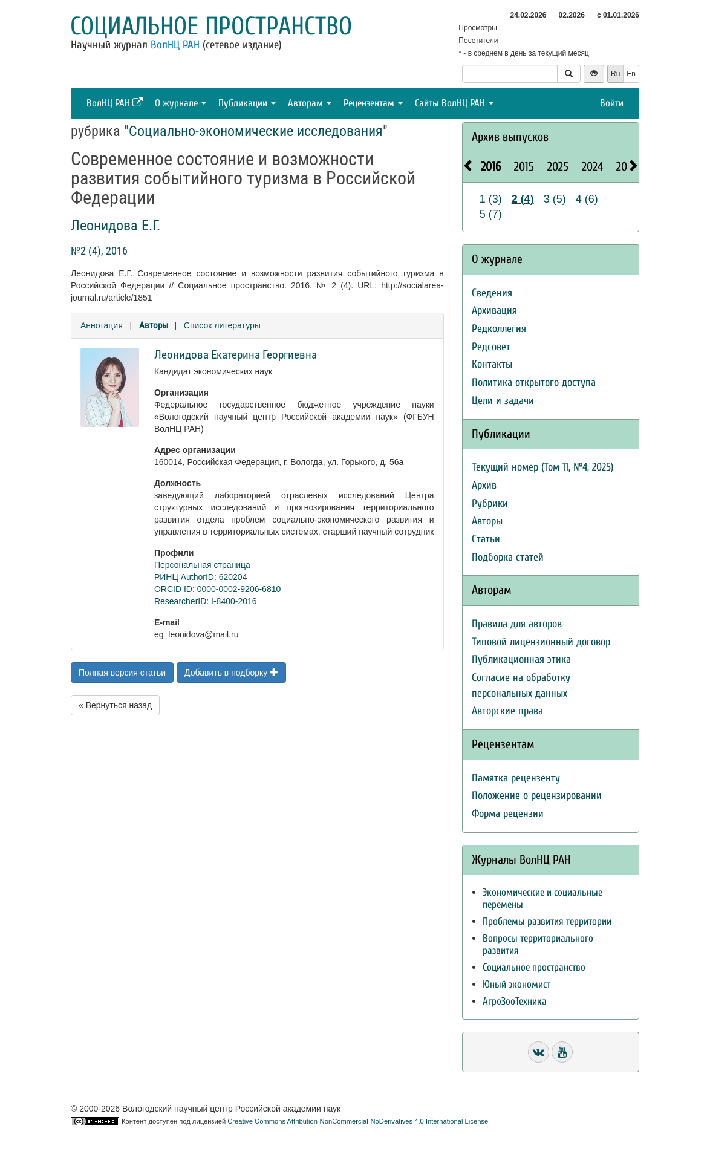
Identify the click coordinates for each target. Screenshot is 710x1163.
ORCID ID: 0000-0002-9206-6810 (217, 589)
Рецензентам (373, 103)
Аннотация (101, 325)
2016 (491, 167)
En (631, 74)
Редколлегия (499, 328)
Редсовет (491, 346)
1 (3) (491, 199)
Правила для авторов (517, 623)
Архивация (494, 310)
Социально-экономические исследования (256, 131)
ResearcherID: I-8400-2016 (205, 601)
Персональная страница (202, 565)
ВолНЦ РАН (175, 44)
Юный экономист (516, 984)
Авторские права (507, 711)
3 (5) (555, 199)
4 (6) (587, 199)
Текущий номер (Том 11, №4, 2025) (542, 467)
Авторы (153, 325)
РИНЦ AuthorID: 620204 (200, 577)
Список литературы (222, 325)
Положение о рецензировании (537, 795)
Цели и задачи (503, 400)
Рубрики (490, 503)
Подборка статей (508, 557)
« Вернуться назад (115, 705)
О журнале (180, 103)
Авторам (309, 103)
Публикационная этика (521, 659)
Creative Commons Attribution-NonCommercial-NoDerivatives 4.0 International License (357, 1121)
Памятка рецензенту (516, 778)
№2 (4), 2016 (99, 250)
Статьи (486, 539)
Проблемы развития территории (547, 921)
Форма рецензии (508, 813)
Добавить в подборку (231, 672)
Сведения (492, 293)
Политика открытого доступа (534, 382)
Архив (484, 485)
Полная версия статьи (122, 672)
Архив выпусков (510, 137)
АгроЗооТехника (515, 1001)
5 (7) (491, 214)
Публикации (247, 103)
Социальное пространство (211, 26)
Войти (612, 103)
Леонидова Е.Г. (115, 225)
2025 (557, 167)
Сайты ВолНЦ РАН (454, 103)
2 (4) (523, 199)
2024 (592, 167)
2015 (524, 167)
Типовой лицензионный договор (541, 642)
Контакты (492, 364)
